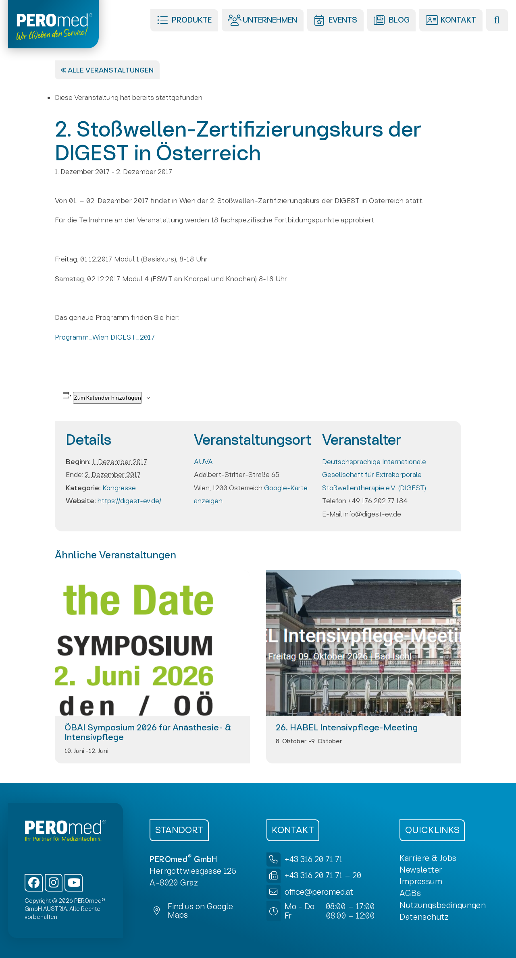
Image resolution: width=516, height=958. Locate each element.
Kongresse (119, 487)
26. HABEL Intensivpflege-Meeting (347, 727)
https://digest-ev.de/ (129, 500)
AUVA (203, 461)
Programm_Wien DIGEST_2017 (105, 337)
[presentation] (152, 643)
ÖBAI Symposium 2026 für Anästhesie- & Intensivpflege (147, 732)
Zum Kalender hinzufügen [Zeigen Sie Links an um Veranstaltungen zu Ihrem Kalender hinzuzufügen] (107, 397)
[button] (184, 20)
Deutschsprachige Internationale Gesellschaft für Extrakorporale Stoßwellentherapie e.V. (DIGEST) (374, 474)
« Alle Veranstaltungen (107, 70)
